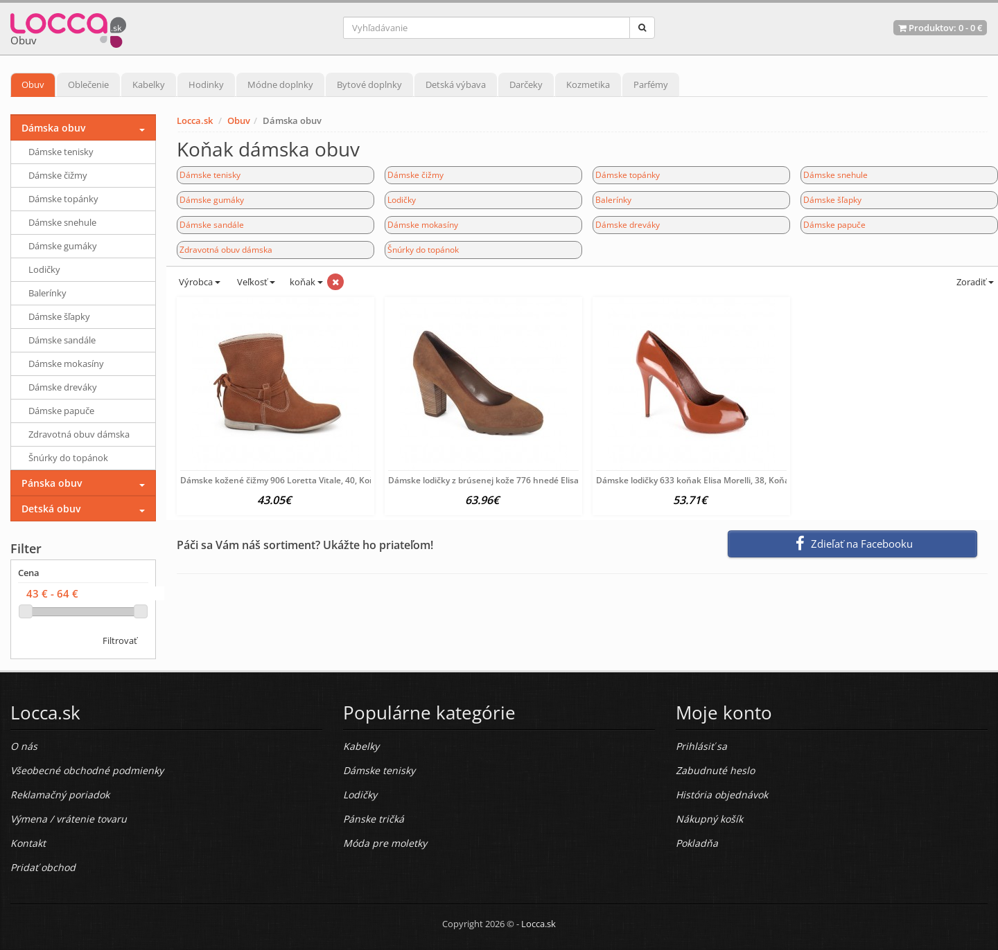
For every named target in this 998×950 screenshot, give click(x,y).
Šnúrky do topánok (423, 250)
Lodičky (401, 200)
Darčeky (526, 84)
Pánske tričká (373, 818)
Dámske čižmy (415, 175)
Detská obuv (50, 508)
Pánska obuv (51, 483)
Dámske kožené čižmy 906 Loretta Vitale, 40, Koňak (282, 480)
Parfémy (650, 84)
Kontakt (28, 843)
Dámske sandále (212, 225)
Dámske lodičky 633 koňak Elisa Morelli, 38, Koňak (695, 480)
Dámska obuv (53, 127)
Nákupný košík (709, 818)
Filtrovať (120, 640)
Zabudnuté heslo (715, 770)
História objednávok (722, 794)
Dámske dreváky (627, 225)
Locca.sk (195, 120)
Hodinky (206, 84)
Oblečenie (88, 84)
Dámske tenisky (210, 175)
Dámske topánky (627, 175)
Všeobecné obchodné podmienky (87, 770)
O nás (23, 746)
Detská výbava (456, 84)
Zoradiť (974, 282)
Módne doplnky (280, 84)
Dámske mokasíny (422, 225)
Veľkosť (255, 282)
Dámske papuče (834, 225)
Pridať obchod (43, 867)
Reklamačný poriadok (60, 794)
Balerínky (613, 200)
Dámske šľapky (832, 200)
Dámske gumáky (212, 200)
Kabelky (148, 84)
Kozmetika (588, 84)
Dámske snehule (835, 175)
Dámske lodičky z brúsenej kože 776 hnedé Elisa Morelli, (499, 480)
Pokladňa (697, 843)
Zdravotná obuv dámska (226, 250)
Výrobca (198, 282)
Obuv (32, 84)
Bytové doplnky (369, 84)
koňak (306, 282)
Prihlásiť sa (701, 746)
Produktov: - (940, 27)
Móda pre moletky (385, 843)
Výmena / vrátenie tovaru (68, 818)
